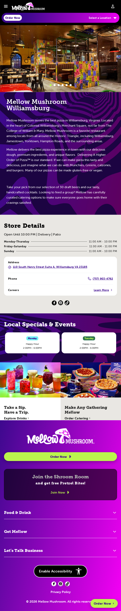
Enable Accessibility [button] (60, 571)
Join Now (60, 492)
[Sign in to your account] (113, 6)
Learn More (103, 290)
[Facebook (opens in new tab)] (53, 583)
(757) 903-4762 (100, 278)
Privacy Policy (61, 591)
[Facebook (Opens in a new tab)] (54, 302)
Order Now (104, 603)
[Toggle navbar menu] (6, 6)
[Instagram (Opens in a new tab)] (60, 302)
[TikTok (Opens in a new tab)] (67, 302)
